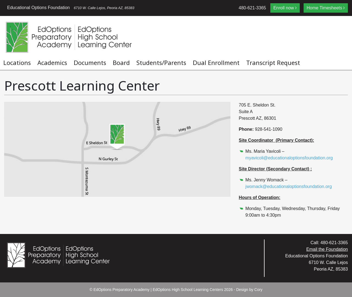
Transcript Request (273, 62)
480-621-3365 (252, 8)
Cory (258, 289)
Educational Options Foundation (70, 7)
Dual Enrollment (216, 62)
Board (121, 62)
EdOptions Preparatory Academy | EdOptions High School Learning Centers (158, 289)
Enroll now (283, 8)
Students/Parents (161, 62)
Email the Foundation (327, 249)
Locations (17, 62)
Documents (90, 62)
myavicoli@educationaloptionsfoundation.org (289, 158)
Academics (52, 62)
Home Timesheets (324, 8)
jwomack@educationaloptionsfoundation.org (288, 186)
